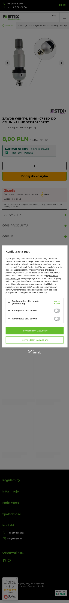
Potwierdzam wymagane (34, 339)
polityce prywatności (15, 273)
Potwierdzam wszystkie (34, 330)
